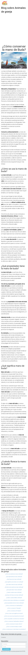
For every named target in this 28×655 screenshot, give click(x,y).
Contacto (3, 637)
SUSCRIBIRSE (6, 649)
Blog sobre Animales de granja (13, 9)
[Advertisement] (14, 28)
